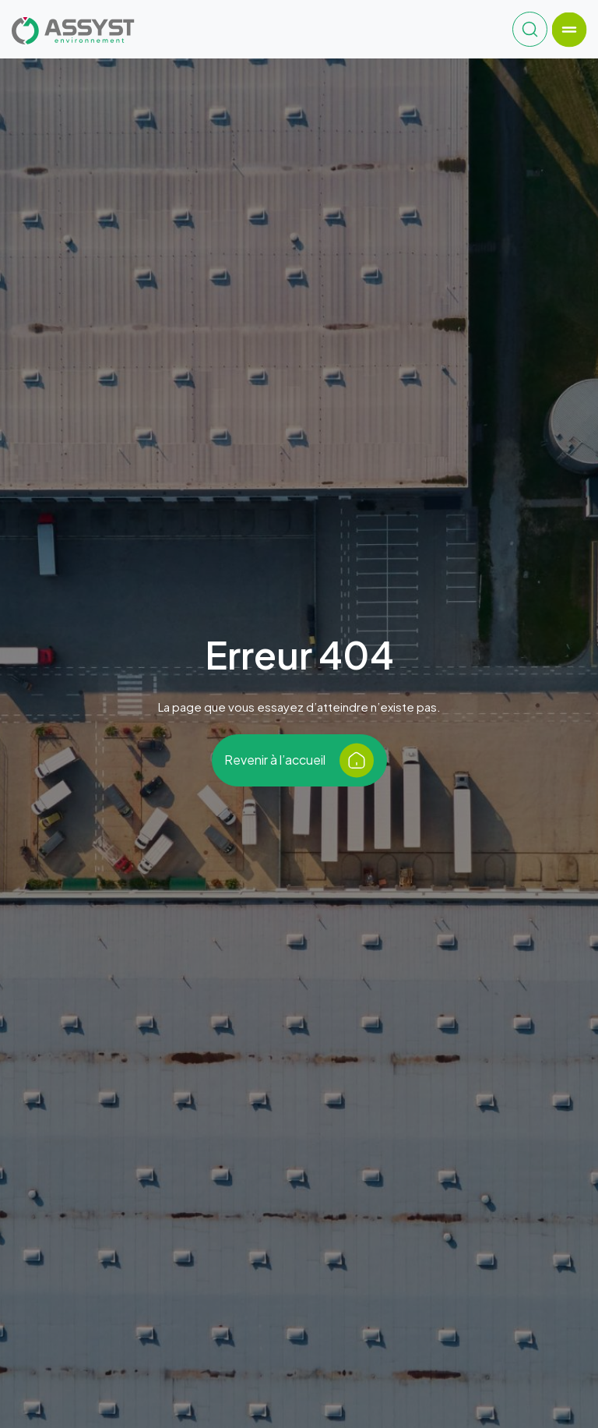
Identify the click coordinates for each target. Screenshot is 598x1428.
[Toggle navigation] (568, 29)
